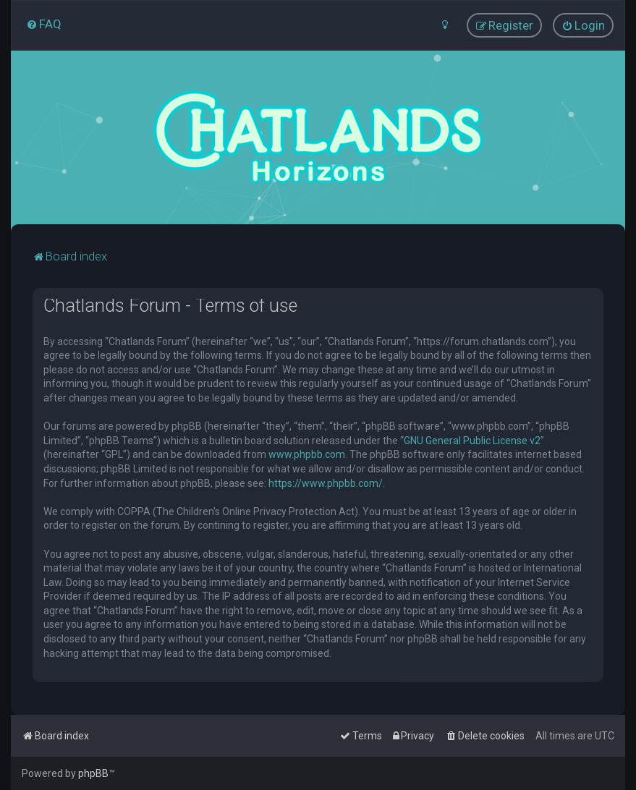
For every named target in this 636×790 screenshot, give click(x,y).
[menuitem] (43, 24)
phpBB (93, 773)
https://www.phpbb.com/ (325, 482)
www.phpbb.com (306, 454)
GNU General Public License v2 (472, 440)
